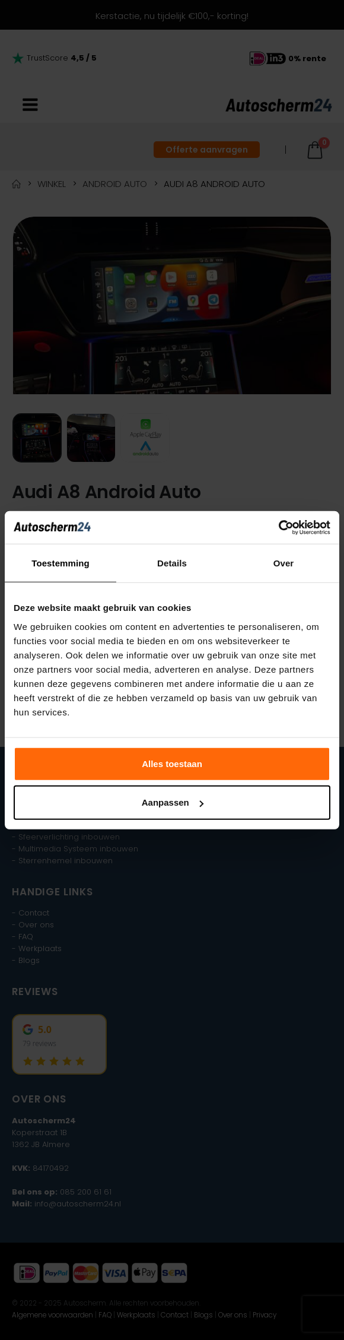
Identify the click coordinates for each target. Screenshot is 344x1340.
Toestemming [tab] (60, 563)
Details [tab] (172, 563)
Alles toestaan (172, 763)
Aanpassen (172, 802)
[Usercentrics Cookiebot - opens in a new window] (278, 527)
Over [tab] (283, 563)
